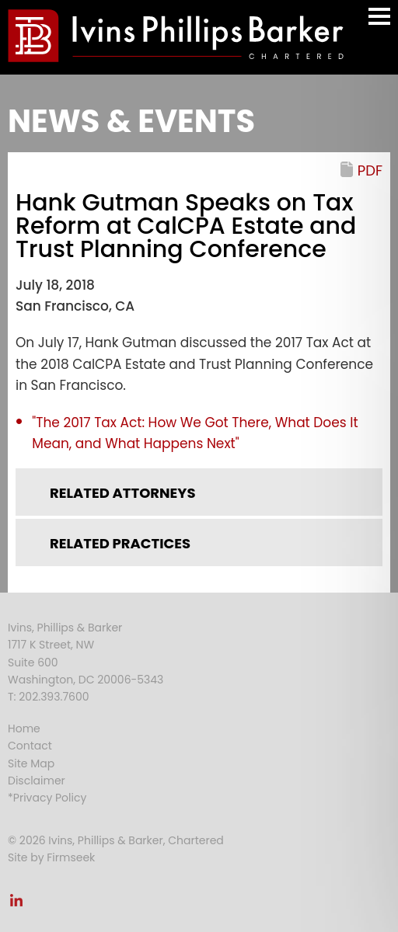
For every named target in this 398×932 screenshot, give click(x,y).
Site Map (31, 763)
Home (24, 728)
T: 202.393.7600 (48, 696)
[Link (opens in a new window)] (16, 905)
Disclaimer (36, 780)
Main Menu (379, 24)
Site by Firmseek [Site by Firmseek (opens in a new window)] (51, 857)
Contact (30, 745)
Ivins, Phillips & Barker (65, 627)
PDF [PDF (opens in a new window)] (370, 170)
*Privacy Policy (47, 797)
